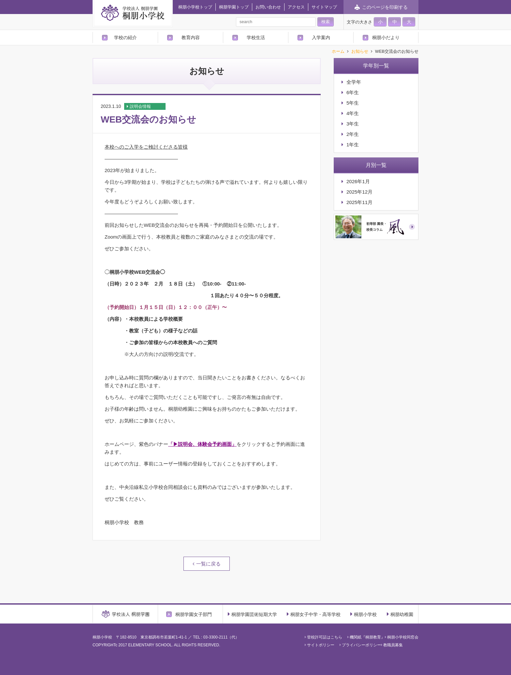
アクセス (296, 7)
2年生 (352, 134)
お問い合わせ (268, 7)
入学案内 (321, 37)
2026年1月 (358, 181)
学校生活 (256, 37)
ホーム (338, 52)
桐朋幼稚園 (400, 614)
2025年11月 (359, 202)
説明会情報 (140, 106)
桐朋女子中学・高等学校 (314, 614)
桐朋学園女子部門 (193, 614)
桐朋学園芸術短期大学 (252, 614)
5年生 (352, 102)
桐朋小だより (386, 37)
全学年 (353, 82)
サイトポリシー (319, 645)
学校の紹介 (125, 37)
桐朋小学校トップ (195, 7)
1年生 (352, 144)
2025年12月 (359, 191)
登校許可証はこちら (323, 637)
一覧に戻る (208, 563)
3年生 (352, 123)
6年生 (352, 92)
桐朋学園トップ (234, 7)
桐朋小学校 (363, 614)
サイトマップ (324, 7)
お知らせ (359, 52)
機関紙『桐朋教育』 (366, 637)
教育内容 (191, 37)
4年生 (352, 113)
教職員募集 (392, 645)
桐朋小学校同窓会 (401, 637)
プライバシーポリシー (360, 645)
